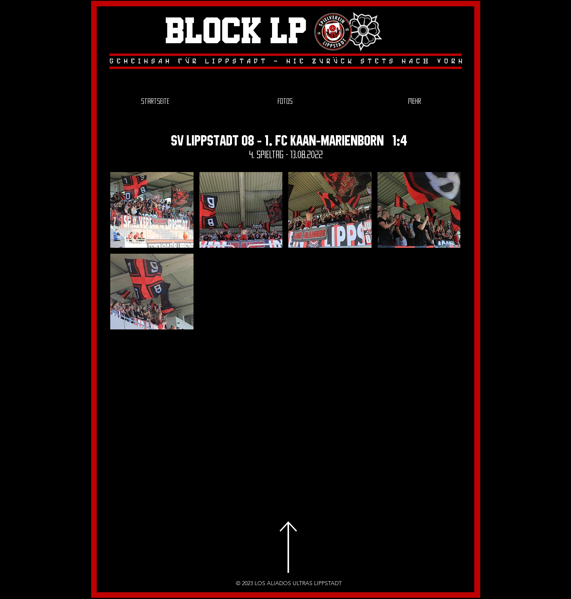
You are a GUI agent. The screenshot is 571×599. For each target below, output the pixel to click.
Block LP (236, 32)
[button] (152, 210)
